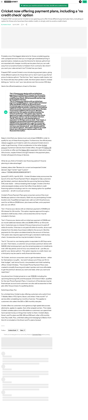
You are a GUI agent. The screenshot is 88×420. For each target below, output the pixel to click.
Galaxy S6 (25, 150)
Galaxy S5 (47, 148)
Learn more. (59, 8)
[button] (44, 1)
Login (84, 1)
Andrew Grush (7, 24)
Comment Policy (36, 334)
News (3, 325)
